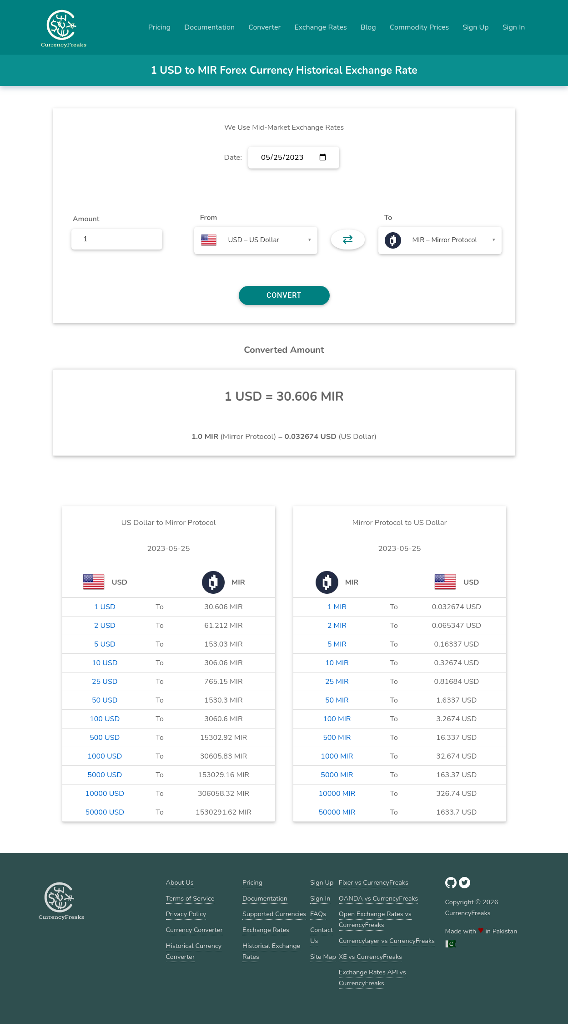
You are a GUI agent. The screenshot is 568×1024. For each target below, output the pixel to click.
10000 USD (105, 794)
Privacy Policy (186, 913)
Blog (368, 27)
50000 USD (105, 812)
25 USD (105, 682)
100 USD (105, 719)
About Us (180, 882)
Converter (264, 27)
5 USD (105, 644)
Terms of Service (190, 898)
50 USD (105, 700)
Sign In (514, 27)
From (208, 218)
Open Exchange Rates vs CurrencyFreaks (375, 919)
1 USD (105, 607)
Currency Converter (194, 929)
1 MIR (337, 607)
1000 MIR (337, 756)
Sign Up (475, 27)
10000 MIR (337, 794)
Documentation (209, 27)
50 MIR (337, 700)
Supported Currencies (274, 913)
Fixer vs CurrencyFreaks (373, 882)
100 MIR (337, 719)
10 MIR (337, 663)
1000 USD (104, 756)
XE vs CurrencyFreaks (370, 956)
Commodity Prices (419, 27)
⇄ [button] (347, 239)
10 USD (105, 663)
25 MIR (337, 682)
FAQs (318, 913)
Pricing (159, 27)
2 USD (105, 626)
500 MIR (337, 738)
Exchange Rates (320, 27)
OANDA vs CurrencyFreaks (378, 898)
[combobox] (255, 240)
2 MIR (337, 626)
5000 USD (104, 775)
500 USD (105, 738)
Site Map (323, 956)
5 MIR (337, 644)
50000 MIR (337, 812)
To (388, 218)
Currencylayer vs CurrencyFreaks (387, 940)
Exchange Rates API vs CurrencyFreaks (372, 978)
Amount (86, 219)
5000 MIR (337, 775)
